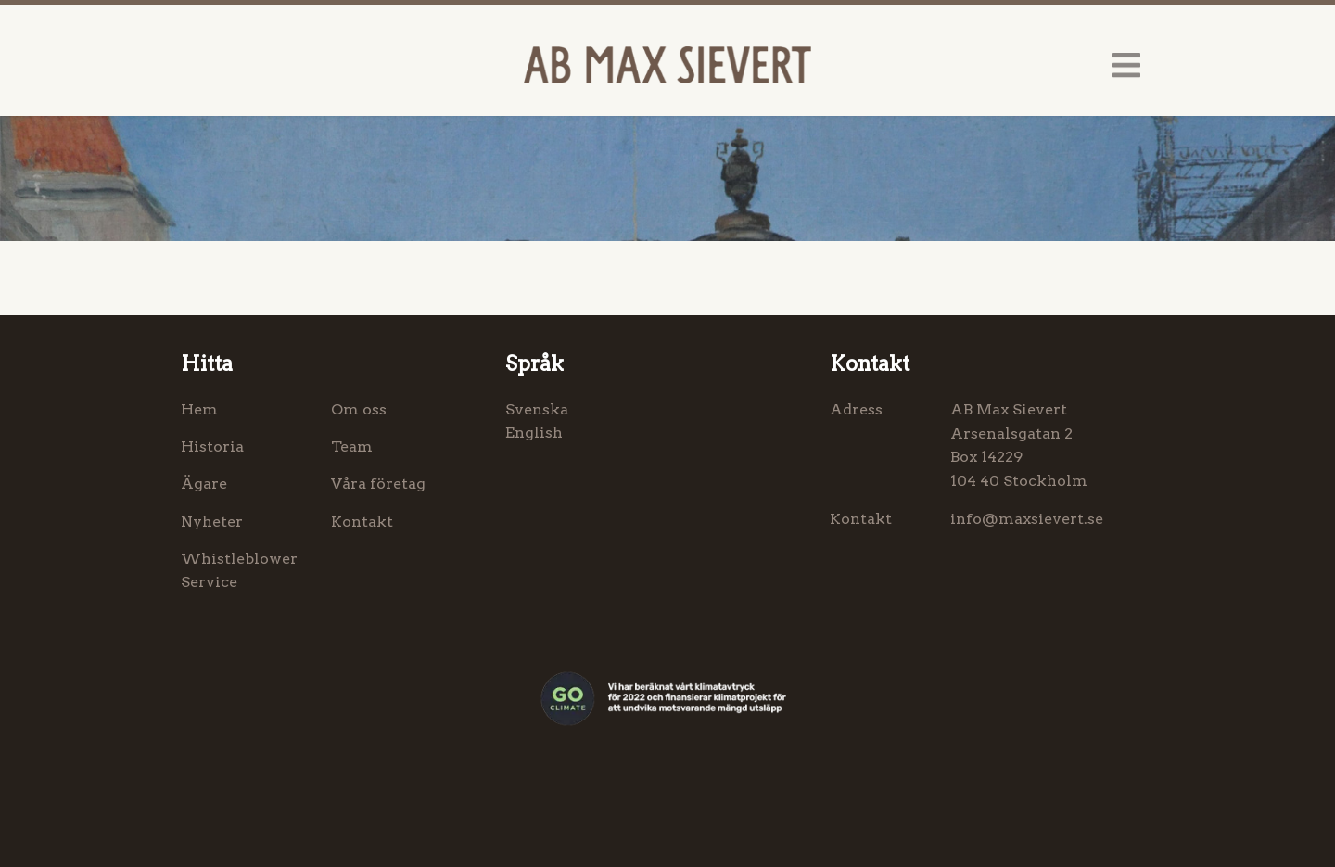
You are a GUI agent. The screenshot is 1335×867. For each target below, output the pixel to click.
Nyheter (212, 521)
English (534, 432)
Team (352, 446)
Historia (212, 446)
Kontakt (362, 521)
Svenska (536, 409)
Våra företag (378, 483)
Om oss (359, 409)
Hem (199, 409)
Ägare (204, 483)
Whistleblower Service (239, 570)
